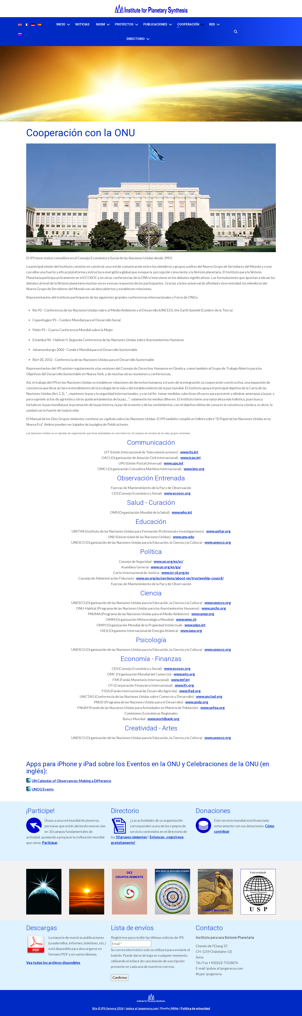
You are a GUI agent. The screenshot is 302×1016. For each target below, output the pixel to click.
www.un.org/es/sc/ (168, 561)
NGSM (100, 24)
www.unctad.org (209, 696)
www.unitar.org (218, 531)
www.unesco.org (218, 542)
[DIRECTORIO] (148, 39)
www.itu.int (189, 452)
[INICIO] (68, 24)
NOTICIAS (82, 24)
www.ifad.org (190, 691)
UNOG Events (43, 789)
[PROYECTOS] (136, 24)
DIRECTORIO (136, 39)
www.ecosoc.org (177, 493)
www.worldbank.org (163, 719)
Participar (50, 843)
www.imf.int (180, 680)
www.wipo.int (195, 625)
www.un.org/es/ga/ (166, 567)
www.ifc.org (184, 685)
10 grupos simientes (131, 837)
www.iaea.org (191, 630)
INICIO (60, 24)
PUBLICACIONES (155, 24)
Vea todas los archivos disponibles (53, 963)
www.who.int (182, 512)
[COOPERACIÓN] (202, 24)
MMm (174, 1008)
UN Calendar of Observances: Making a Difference (71, 781)
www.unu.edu (183, 537)
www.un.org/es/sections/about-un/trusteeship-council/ (180, 578)
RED (212, 24)
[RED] (218, 24)
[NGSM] (108, 24)
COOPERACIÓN (188, 24)
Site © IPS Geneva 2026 (108, 1008)
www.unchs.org (214, 608)
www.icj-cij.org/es (175, 573)
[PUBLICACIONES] (170, 24)
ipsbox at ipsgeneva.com (142, 1008)
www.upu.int (173, 463)
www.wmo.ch (186, 619)
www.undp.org (196, 702)
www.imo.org (194, 469)
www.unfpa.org (212, 708)
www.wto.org (184, 674)
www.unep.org (202, 614)
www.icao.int (190, 458)
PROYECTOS (124, 24)
